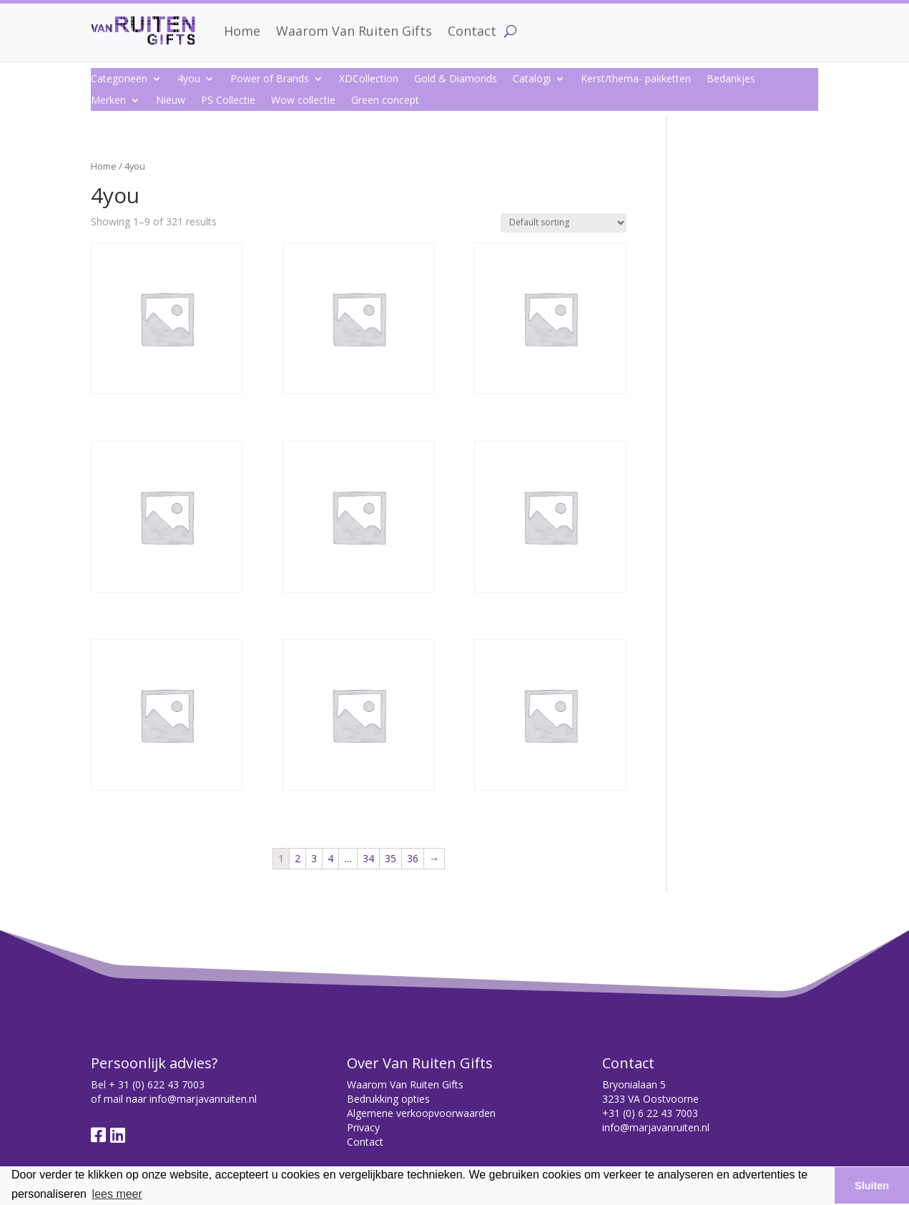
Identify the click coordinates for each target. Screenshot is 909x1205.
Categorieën (119, 79)
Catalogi (532, 79)
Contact (472, 30)
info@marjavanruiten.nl (203, 1099)
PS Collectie (228, 101)
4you (188, 79)
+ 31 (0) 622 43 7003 (157, 1084)
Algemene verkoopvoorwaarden (421, 1113)
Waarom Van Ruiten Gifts (354, 30)
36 (412, 858)
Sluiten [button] (872, 1185)
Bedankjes (731, 79)
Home (242, 30)
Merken (108, 101)
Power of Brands (269, 79)
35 (390, 858)
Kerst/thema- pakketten (636, 79)
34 (368, 858)
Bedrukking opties (388, 1099)
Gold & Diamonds (455, 79)
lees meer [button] (117, 1194)
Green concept (385, 101)
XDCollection (368, 79)
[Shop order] (564, 223)
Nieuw (170, 101)
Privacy (363, 1127)
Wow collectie (303, 101)
